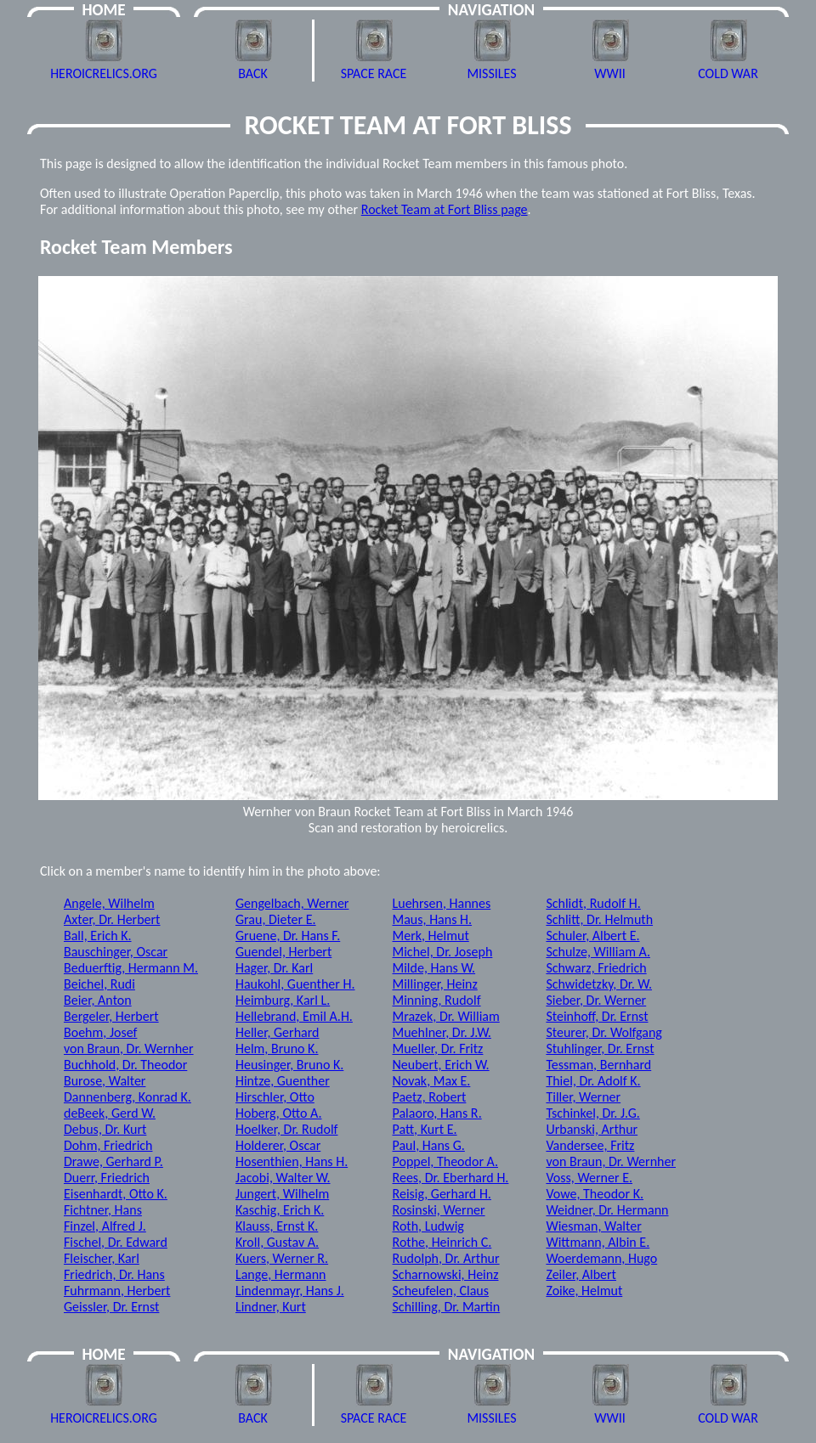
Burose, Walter (104, 1081)
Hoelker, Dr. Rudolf (286, 1129)
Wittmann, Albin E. (597, 1242)
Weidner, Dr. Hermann (607, 1210)
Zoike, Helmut (584, 1290)
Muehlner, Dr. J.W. (442, 1032)
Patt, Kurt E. (425, 1129)
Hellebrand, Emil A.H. (294, 1016)
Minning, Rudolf (437, 1000)
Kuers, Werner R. (281, 1258)
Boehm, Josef (100, 1032)
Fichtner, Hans (103, 1210)
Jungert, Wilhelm (282, 1194)
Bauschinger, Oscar (115, 952)
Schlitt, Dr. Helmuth (599, 919)
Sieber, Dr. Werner (596, 1000)
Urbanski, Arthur (592, 1129)
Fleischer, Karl (101, 1258)
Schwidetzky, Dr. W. (599, 984)
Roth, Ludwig (428, 1226)
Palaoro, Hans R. (437, 1113)
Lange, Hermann (280, 1274)
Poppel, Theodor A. (445, 1161)
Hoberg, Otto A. (278, 1113)
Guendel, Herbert (283, 952)
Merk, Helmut (431, 935)
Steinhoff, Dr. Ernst (597, 1016)
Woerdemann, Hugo (601, 1258)
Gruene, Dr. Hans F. (287, 935)
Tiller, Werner (583, 1097)
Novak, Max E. (432, 1081)
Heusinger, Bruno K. (289, 1065)
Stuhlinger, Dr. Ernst (600, 1048)
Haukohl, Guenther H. (295, 984)
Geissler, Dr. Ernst (111, 1307)
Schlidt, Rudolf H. (593, 903)
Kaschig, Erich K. (279, 1210)
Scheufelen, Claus (441, 1290)
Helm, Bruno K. (277, 1048)
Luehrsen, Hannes (442, 903)
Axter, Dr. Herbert (112, 919)
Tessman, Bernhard (598, 1065)
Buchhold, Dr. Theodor (125, 1065)
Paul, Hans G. (429, 1145)
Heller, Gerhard (277, 1032)
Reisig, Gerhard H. (442, 1194)
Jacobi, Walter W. (283, 1178)
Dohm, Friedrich (108, 1145)
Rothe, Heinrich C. (442, 1242)
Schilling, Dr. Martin (447, 1307)
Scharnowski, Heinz (446, 1274)
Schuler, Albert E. (592, 935)
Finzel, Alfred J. (105, 1226)
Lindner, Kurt (270, 1307)
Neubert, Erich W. (441, 1065)
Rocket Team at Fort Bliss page (444, 209)
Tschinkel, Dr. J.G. (592, 1113)
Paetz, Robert (430, 1097)
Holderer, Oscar (277, 1145)
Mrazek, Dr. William (446, 1016)
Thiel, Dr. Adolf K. (593, 1081)
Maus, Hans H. (433, 919)
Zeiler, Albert (581, 1274)
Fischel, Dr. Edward (115, 1242)
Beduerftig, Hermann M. (131, 968)
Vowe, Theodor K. (594, 1194)
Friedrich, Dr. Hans (114, 1274)
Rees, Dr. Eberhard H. (451, 1178)
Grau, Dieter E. (275, 919)
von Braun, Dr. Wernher (129, 1048)
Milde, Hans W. (434, 968)
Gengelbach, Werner (291, 903)
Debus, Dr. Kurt (105, 1129)
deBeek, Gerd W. (110, 1113)
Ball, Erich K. (98, 935)
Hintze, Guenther (282, 1081)
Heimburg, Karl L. (282, 1000)
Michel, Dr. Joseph (443, 952)
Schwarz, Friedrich (596, 968)
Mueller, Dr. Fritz (438, 1048)
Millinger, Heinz (435, 984)
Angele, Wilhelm (109, 903)
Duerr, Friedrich (107, 1178)
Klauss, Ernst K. (276, 1226)
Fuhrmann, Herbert (117, 1290)
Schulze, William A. (598, 952)
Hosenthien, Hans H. (291, 1161)
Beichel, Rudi (99, 984)
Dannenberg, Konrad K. (127, 1097)
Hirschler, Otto (274, 1097)
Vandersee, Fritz (590, 1145)
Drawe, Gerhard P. (113, 1161)
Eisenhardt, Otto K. (115, 1194)
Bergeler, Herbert (111, 1016)
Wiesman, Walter (593, 1226)
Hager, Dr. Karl (274, 968)
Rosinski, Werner (439, 1210)
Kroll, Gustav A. (277, 1242)
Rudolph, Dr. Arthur (446, 1258)
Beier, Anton (98, 1000)
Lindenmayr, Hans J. (289, 1290)
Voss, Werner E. (589, 1178)
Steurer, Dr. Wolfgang (603, 1032)
